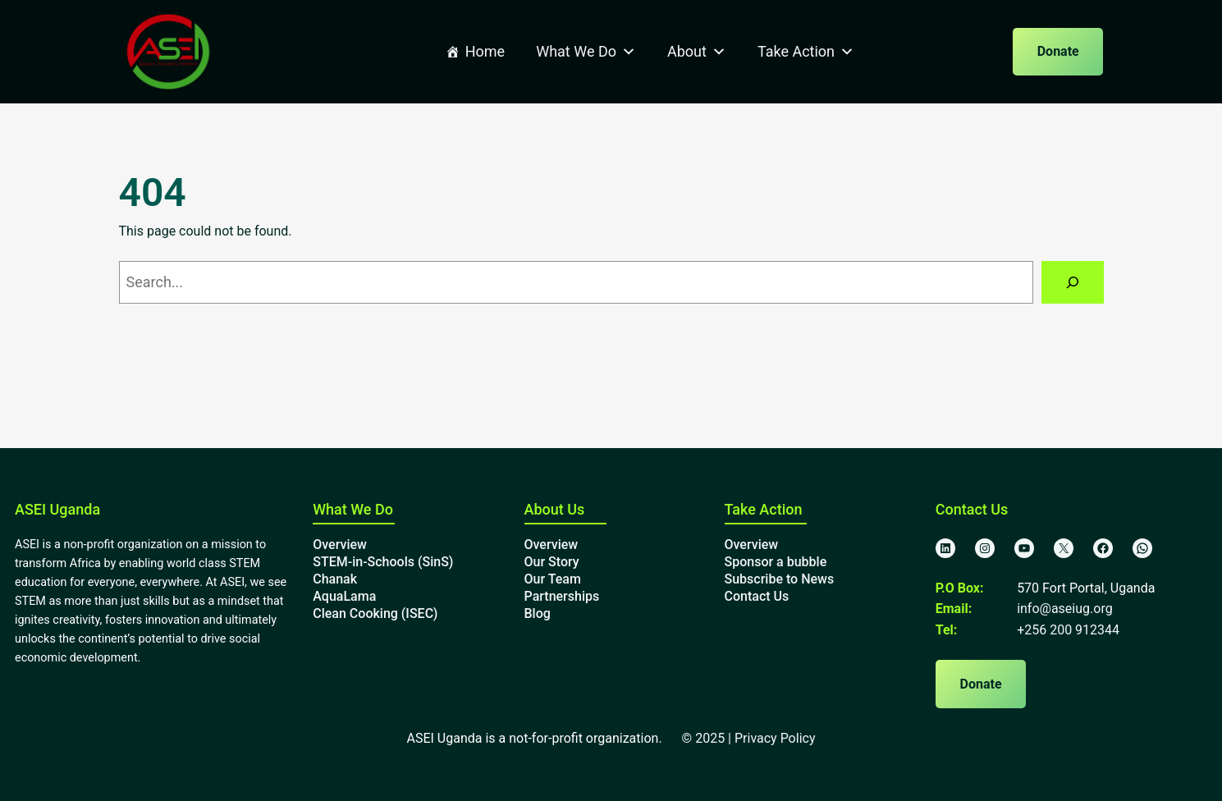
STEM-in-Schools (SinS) (383, 562)
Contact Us (757, 596)
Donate (1058, 51)
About (696, 51)
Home (485, 51)
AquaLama (344, 596)
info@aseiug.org (1065, 608)
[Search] (1072, 282)
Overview (340, 544)
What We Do (586, 51)
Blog (537, 613)
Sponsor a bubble (776, 562)
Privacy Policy (775, 738)
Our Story (551, 562)
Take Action (805, 51)
